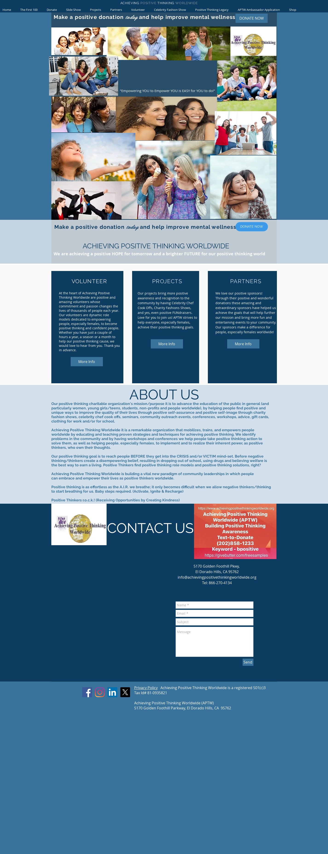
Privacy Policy (146, 687)
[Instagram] (100, 692)
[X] (125, 692)
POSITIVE (149, 3)
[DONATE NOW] (251, 18)
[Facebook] (87, 692)
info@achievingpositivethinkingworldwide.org (217, 577)
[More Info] (87, 361)
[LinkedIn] (112, 692)
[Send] (248, 662)
